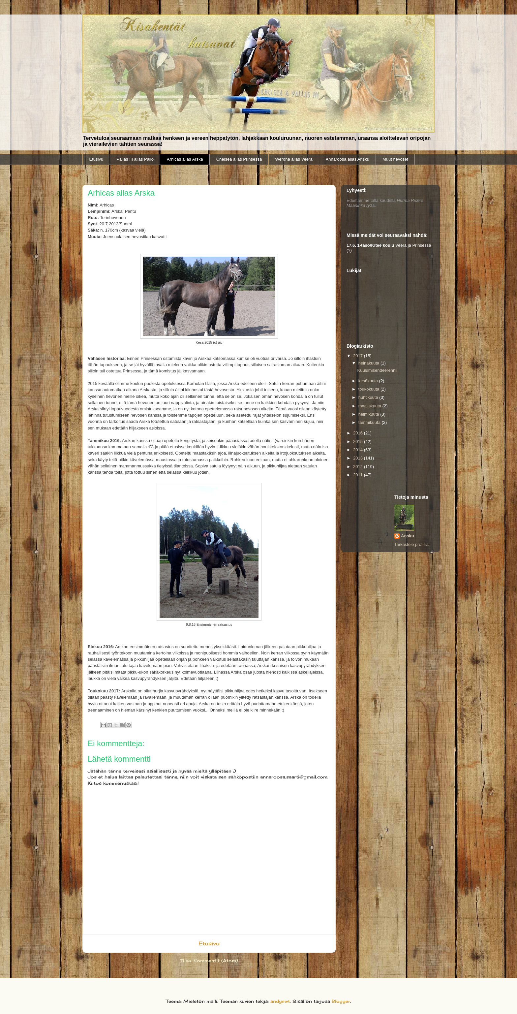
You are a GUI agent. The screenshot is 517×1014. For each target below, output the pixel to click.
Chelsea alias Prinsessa (239, 159)
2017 (358, 355)
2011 (358, 474)
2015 (358, 441)
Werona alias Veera (293, 159)
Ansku (407, 535)
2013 (358, 458)
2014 (358, 449)
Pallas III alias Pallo (135, 159)
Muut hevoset (395, 159)
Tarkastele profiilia (411, 544)
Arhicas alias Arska (185, 159)
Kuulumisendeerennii (377, 370)
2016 (358, 432)
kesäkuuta (368, 380)
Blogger (341, 1001)
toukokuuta (369, 389)
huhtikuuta (369, 397)
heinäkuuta (369, 363)
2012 (358, 466)
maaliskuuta (370, 405)
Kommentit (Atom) (216, 960)
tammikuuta (370, 422)
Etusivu (96, 159)
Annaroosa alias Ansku (347, 159)
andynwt (280, 1001)
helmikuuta (369, 414)
